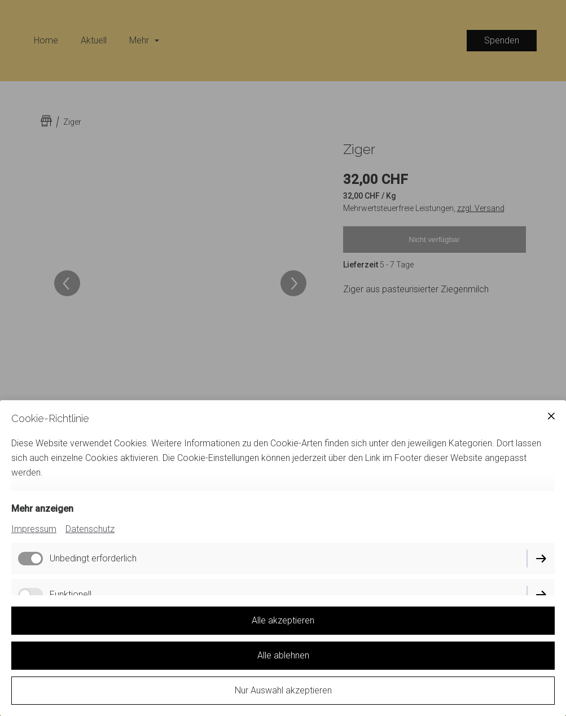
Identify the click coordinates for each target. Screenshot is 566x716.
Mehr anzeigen (42, 508)
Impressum (33, 529)
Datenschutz (90, 529)
